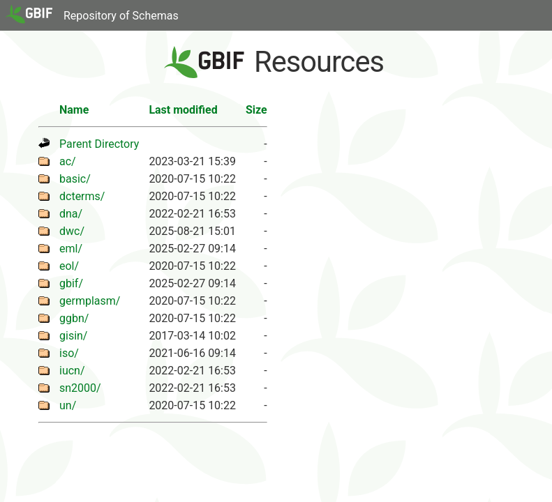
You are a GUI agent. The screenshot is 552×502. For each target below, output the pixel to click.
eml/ (70, 248)
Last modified (183, 109)
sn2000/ (80, 388)
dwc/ (71, 231)
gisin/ (73, 335)
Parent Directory (99, 144)
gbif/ (71, 283)
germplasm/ (89, 300)
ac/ (67, 161)
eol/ (69, 266)
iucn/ (72, 370)
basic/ (75, 178)
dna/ (70, 213)
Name (74, 109)
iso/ (69, 353)
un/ (67, 405)
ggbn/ (74, 318)
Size (256, 109)
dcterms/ (82, 196)
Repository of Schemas (121, 15)
